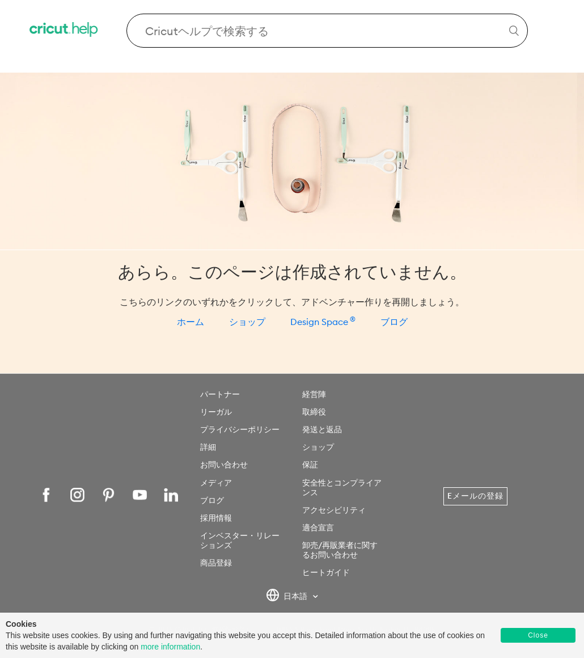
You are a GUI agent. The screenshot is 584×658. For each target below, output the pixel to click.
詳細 (208, 447)
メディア (216, 483)
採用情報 (216, 518)
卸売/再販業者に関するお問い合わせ (340, 550)
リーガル (216, 412)
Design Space (323, 321)
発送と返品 (322, 429)
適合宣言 (318, 527)
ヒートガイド (326, 572)
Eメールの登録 (475, 496)
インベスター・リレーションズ (240, 540)
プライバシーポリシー (240, 429)
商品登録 (216, 563)
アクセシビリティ (334, 510)
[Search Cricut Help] (327, 31)
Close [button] (538, 635)
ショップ (247, 321)
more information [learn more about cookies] (170, 646)
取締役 (314, 412)
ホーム (190, 321)
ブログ (394, 321)
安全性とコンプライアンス (342, 487)
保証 (310, 464)
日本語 (288, 597)
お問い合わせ (224, 464)
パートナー (220, 394)
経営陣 (314, 394)
